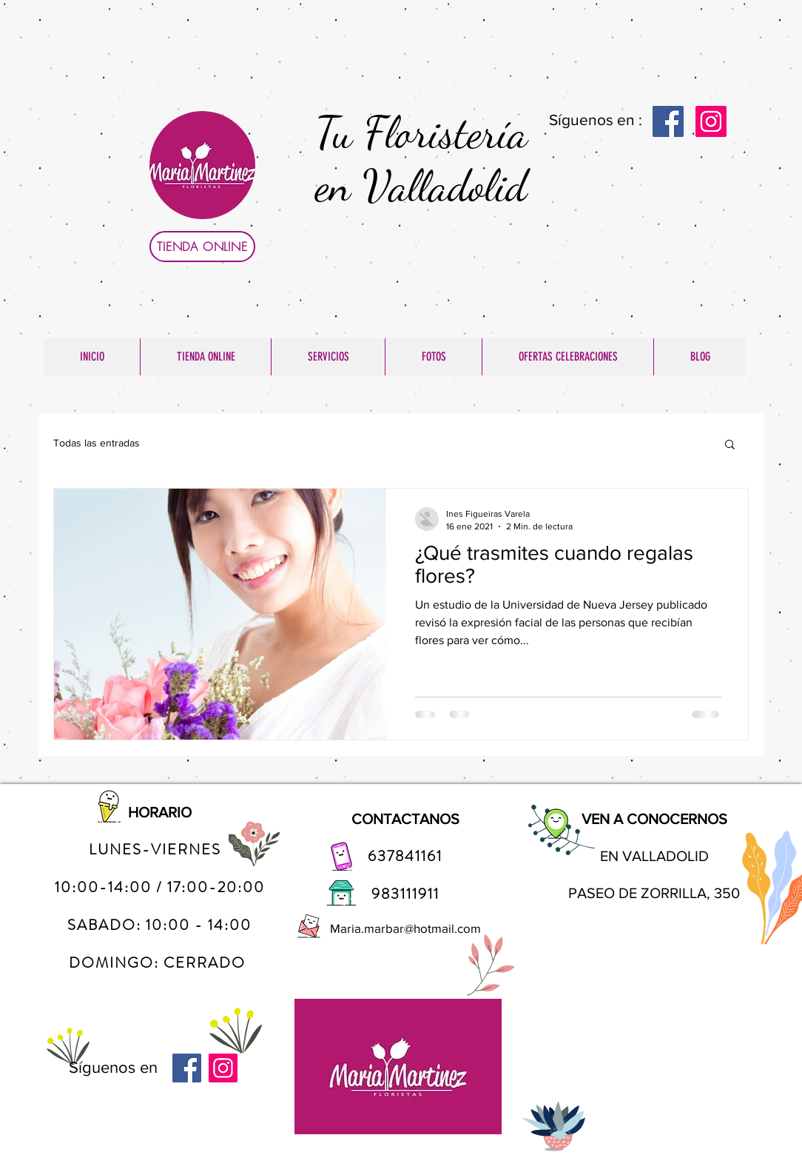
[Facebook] (668, 121)
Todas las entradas (96, 443)
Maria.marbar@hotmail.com (405, 928)
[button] (730, 445)
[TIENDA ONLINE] (202, 246)
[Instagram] (711, 121)
